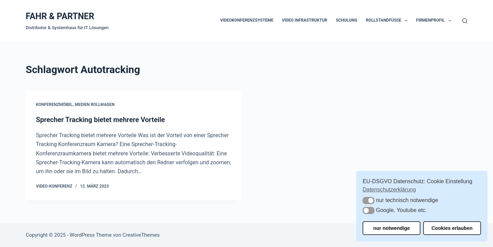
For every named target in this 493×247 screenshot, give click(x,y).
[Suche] (464, 20)
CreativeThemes (141, 235)
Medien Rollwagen (95, 105)
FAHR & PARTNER (60, 16)
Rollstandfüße (388, 20)
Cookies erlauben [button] (451, 228)
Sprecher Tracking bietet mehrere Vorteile (100, 120)
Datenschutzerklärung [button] (389, 189)
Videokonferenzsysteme (246, 20)
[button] (369, 200)
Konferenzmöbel (54, 105)
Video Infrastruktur (304, 20)
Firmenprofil (435, 20)
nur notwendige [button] (391, 228)
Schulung (346, 20)
